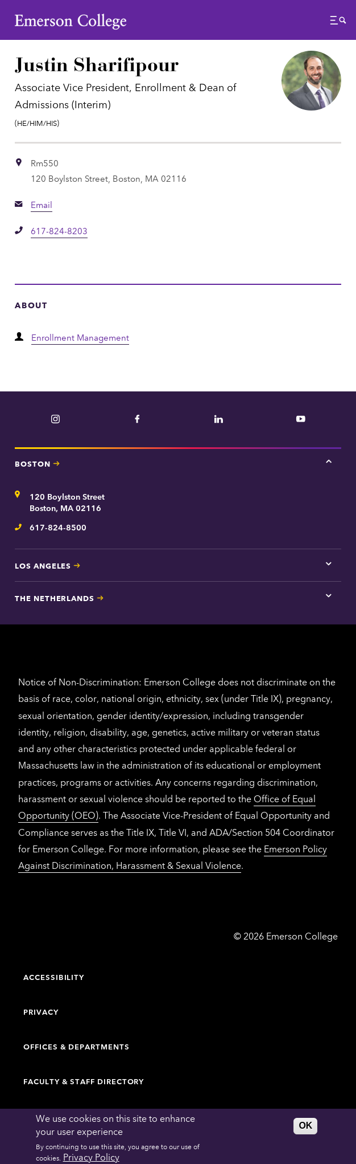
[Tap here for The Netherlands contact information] (328, 595)
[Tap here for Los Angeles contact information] (328, 563)
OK (305, 1125)
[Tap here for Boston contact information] (328, 461)
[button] (338, 23)
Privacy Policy (91, 1156)
